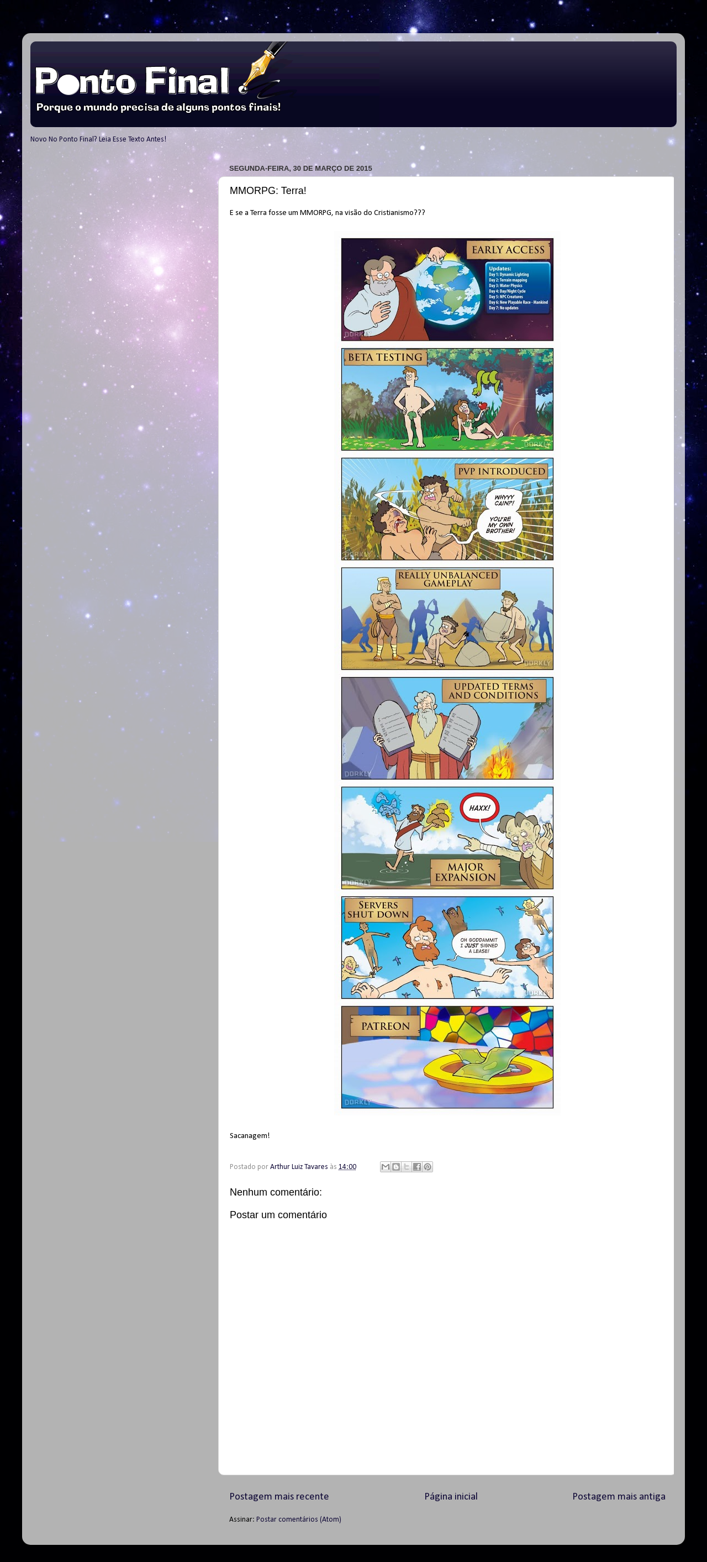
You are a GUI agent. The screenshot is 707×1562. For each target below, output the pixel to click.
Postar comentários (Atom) (298, 1519)
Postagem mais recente (279, 1497)
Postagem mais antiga (619, 1497)
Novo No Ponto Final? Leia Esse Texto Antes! (98, 139)
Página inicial (451, 1497)
